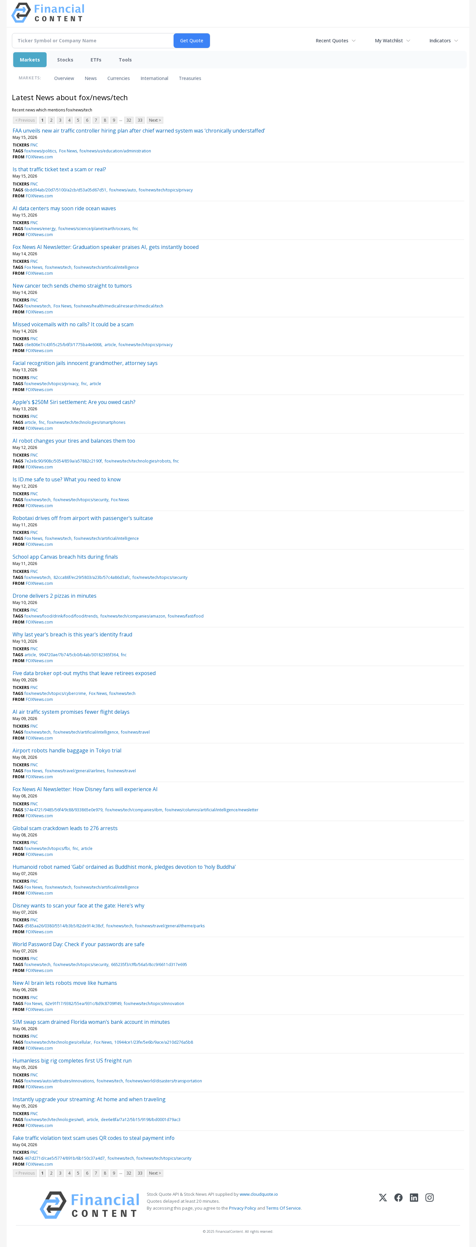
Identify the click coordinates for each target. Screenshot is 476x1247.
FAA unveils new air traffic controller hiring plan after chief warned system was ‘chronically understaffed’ (139, 130)
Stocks (65, 60)
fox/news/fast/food (186, 616)
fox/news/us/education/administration (115, 151)
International (154, 78)
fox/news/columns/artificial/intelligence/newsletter (211, 810)
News (91, 78)
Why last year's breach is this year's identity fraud (72, 634)
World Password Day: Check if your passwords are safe (78, 944)
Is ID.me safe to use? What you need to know (67, 479)
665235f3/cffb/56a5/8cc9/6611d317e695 (149, 964)
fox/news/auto (122, 190)
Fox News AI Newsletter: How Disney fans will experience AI (85, 789)
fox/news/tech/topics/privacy (166, 190)
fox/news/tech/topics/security (81, 500)
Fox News (68, 151)
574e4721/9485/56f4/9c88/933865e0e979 (63, 810)
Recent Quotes (332, 40)
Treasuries (190, 78)
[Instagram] (429, 1205)
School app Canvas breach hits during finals (65, 556)
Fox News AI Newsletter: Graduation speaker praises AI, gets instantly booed (106, 247)
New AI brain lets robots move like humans (65, 982)
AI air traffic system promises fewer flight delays (71, 711)
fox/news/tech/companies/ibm (133, 810)
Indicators (440, 40)
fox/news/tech (58, 267)
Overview (64, 78)
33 (140, 120)
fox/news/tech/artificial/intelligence (106, 267)
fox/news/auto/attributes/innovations (59, 1081)
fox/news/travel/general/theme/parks (170, 926)
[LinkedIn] (414, 1205)
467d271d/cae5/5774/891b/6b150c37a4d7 (64, 1158)
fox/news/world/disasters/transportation (164, 1081)
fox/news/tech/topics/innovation (154, 1003)
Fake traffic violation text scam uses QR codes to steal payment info (94, 1138)
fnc (135, 228)
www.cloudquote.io (259, 1194)
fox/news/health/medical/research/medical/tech (118, 306)
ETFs (96, 60)
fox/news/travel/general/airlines (74, 771)
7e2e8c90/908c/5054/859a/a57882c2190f (63, 461)
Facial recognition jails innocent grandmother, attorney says (85, 363)
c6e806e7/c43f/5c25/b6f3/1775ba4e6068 (62, 344)
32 (129, 120)
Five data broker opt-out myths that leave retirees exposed (84, 673)
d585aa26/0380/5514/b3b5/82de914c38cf (63, 926)
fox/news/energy (40, 228)
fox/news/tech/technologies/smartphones (86, 422)
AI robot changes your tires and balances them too (74, 440)
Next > (155, 120)
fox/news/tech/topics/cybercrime (55, 693)
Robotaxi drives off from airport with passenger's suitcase (83, 518)
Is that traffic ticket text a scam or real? (59, 169)
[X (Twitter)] (383, 1205)
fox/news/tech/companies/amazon (132, 616)
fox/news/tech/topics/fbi (47, 848)
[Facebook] (398, 1205)
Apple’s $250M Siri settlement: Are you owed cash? (74, 402)
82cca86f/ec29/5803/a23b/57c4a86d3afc (92, 577)
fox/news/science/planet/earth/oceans (94, 228)
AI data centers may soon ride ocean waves (64, 208)
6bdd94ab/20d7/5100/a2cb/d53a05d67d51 (65, 190)
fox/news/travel (135, 732)
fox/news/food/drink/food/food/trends (61, 616)
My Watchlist (389, 40)
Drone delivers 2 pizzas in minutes (55, 595)
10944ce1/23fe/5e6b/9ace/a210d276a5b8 (153, 1042)
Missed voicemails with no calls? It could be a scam (73, 324)
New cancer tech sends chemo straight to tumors (72, 285)
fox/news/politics (40, 151)
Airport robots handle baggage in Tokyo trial (67, 750)
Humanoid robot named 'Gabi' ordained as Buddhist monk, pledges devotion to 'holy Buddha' (124, 866)
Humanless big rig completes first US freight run (72, 1060)
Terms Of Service (283, 1208)
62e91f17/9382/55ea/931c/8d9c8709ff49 (83, 1003)
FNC (34, 145)
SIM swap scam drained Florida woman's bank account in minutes (91, 1022)
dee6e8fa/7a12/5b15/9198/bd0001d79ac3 (140, 1119)
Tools (125, 60)
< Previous (25, 120)
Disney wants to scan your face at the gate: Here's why (78, 905)
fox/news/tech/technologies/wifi (54, 1119)
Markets (30, 60)
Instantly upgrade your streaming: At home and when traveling (89, 1099)
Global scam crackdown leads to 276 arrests (65, 828)
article (110, 344)
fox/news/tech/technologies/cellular (57, 1042)
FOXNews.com (39, 157)
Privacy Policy (242, 1208)
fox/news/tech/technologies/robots (138, 461)
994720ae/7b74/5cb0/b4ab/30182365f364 (78, 655)
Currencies (118, 78)
